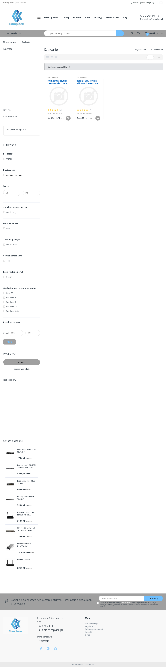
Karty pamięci (52, 77)
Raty (87, 17)
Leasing (98, 17)
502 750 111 (153, 16)
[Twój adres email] (121, 598)
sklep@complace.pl (154, 19)
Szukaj (66, 17)
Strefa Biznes (112, 17)
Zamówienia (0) (92, 623)
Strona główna (51, 17)
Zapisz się (153, 598)
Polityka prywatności (94, 629)
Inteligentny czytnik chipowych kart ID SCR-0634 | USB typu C (58, 82)
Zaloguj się (149, 2)
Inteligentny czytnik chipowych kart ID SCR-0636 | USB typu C (88, 82)
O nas (87, 635)
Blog (125, 17)
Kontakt (77, 17)
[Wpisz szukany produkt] (80, 33)
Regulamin (89, 626)
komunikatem (125, 603)
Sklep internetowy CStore (83, 664)
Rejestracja (135, 2)
